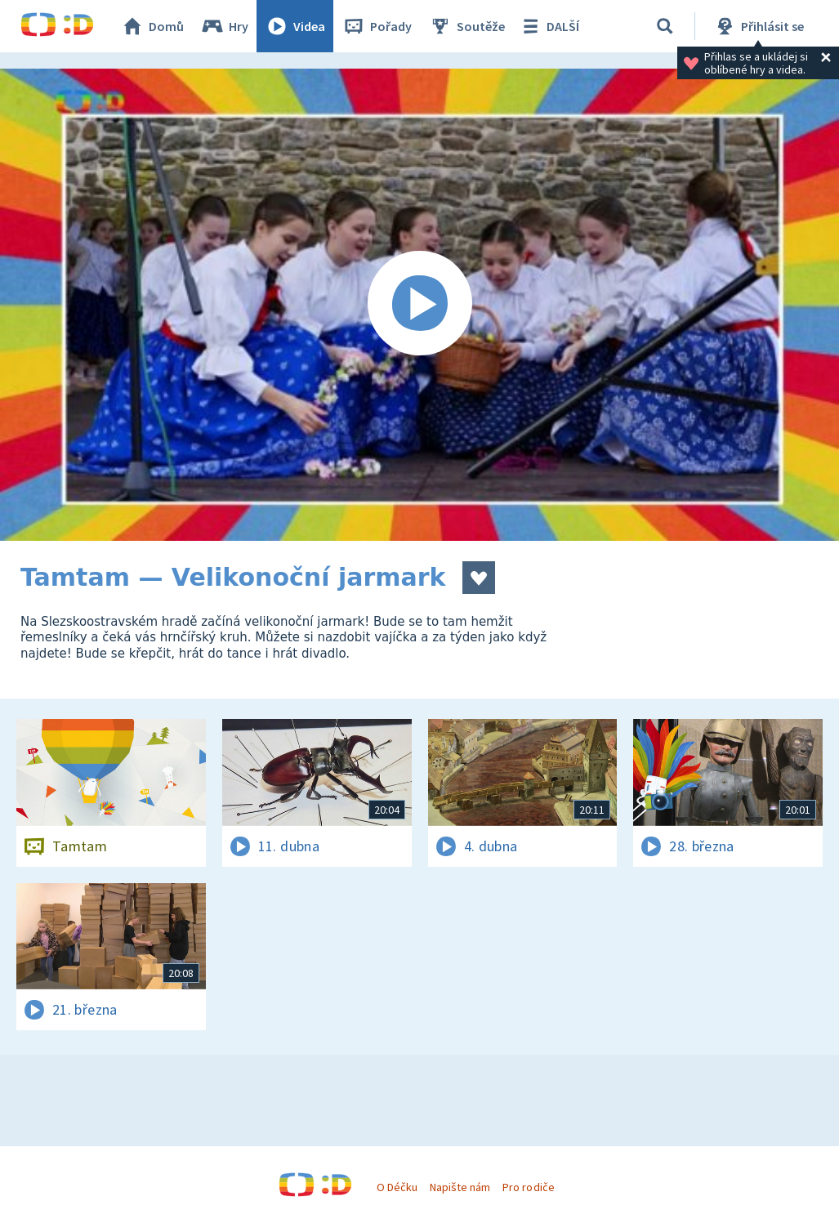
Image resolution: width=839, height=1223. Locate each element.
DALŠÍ (548, 26)
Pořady (376, 26)
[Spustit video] (419, 305)
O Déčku (397, 1187)
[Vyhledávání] (665, 26)
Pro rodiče (528, 1187)
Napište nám (460, 1187)
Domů (152, 26)
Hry (224, 26)
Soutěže (466, 26)
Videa (295, 26)
